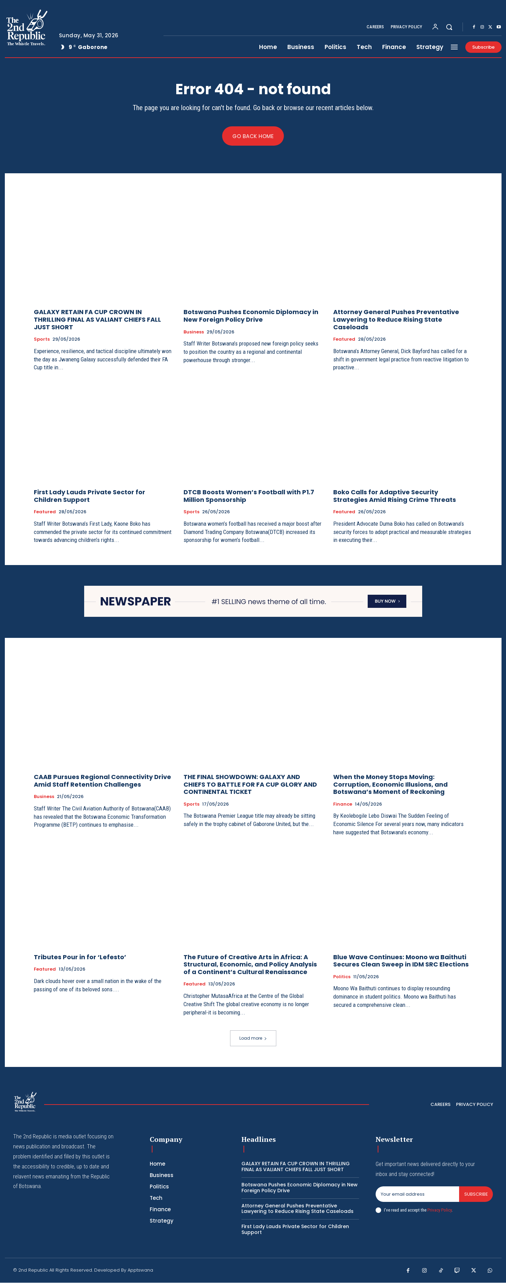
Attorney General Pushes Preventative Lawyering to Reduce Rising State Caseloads (396, 319)
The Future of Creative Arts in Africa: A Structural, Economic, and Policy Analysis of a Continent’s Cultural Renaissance (250, 964)
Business (193, 332)
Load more (253, 1038)
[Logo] (26, 29)
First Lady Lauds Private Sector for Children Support (89, 496)
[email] (417, 1195)
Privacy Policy (439, 1210)
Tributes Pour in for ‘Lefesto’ (80, 957)
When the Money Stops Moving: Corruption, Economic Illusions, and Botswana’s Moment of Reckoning (390, 784)
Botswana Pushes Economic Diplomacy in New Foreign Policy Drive (250, 316)
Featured (344, 339)
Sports (42, 339)
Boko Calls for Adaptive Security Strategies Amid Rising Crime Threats (394, 496)
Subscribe (476, 1194)
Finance (342, 804)
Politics (341, 977)
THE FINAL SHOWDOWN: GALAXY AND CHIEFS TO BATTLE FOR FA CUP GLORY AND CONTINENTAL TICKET (250, 784)
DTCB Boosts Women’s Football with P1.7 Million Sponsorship (248, 496)
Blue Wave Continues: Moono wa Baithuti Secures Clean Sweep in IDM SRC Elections (401, 961)
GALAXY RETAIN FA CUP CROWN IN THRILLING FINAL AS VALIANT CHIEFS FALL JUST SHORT (97, 319)
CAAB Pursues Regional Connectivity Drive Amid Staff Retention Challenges (102, 781)
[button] (449, 27)
